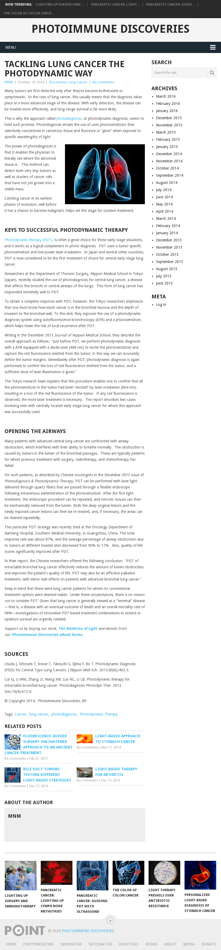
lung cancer (38, 714)
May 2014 (164, 204)
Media (189, 944)
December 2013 (169, 240)
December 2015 (169, 118)
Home (11, 944)
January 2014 (167, 233)
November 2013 (169, 247)
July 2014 (163, 190)
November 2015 (169, 125)
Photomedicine (38, 944)
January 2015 (167, 147)
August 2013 (166, 269)
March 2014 (166, 218)
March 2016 (166, 96)
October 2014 (167, 168)
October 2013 (167, 254)
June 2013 (164, 283)
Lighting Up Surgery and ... (60, 4)
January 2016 (167, 111)
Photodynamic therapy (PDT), (30, 240)
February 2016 (168, 103)
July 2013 (163, 276)
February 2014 (168, 226)
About (170, 944)
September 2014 (169, 175)
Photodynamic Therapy (99, 714)
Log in (161, 304)
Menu (10, 47)
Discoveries (58, 82)
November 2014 (169, 161)
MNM (9, 82)
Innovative (71, 944)
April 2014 (164, 211)
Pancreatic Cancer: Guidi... (170, 4)
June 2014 (164, 197)
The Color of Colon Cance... (28, 13)
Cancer (20, 714)
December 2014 (169, 154)
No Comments (103, 82)
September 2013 (169, 262)
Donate (209, 944)
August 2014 (166, 182)
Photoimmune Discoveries (110, 29)
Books (151, 944)
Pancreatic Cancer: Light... (115, 4)
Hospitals (129, 944)
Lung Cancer (77, 82)
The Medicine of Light (77, 628)
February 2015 (168, 139)
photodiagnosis (68, 118)
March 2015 (166, 132)
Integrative (100, 944)
